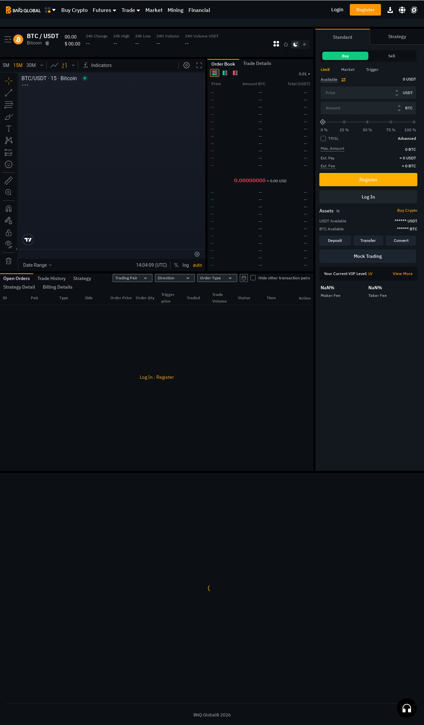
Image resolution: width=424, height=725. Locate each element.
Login (337, 9)
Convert (401, 240)
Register (365, 10)
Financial (199, 10)
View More (403, 273)
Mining (176, 10)
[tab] (329, 69)
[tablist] (368, 53)
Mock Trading (368, 256)
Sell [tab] (391, 55)
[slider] (323, 122)
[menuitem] (77, 10)
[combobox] (132, 278)
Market (154, 10)
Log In (146, 377)
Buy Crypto (74, 10)
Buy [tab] (345, 55)
